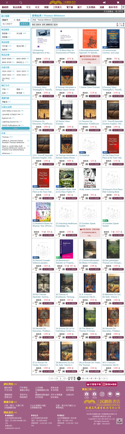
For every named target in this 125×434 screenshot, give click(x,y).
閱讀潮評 (24, 397)
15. (84, 155)
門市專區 (24, 388)
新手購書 (70, 390)
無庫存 (35, 62)
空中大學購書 (56, 395)
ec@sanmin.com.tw (12, 428)
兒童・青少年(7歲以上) (66, 405)
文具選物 (90, 7)
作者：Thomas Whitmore (41, 20)
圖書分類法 (25, 390)
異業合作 (8, 397)
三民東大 (57, 7)
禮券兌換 (54, 388)
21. (43, 225)
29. (42, 296)
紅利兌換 (39, 397)
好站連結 (54, 397)
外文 (37, 7)
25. (42, 262)
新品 (17, 7)
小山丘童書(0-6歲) (38, 405)
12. (113, 123)
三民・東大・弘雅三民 (14, 405)
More (16, 128)
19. (89, 189)
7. (89, 87)
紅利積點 (70, 388)
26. (66, 262)
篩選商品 (24, 24)
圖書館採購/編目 (42, 395)
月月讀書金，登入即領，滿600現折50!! (118, 11)
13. (43, 157)
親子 (79, 7)
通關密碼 (8, 395)
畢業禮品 (60, 408)
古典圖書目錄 (36, 408)
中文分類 (8, 390)
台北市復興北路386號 (13, 418)
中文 (28, 7)
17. (43, 191)
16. (113, 157)
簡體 (46, 7)
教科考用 (113, 7)
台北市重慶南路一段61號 (66, 418)
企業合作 (70, 395)
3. (89, 52)
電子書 (69, 7)
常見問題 (54, 390)
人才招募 (39, 388)
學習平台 (24, 395)
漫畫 (102, 7)
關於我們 (8, 388)
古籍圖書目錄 (10, 408)
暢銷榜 (5, 7)
